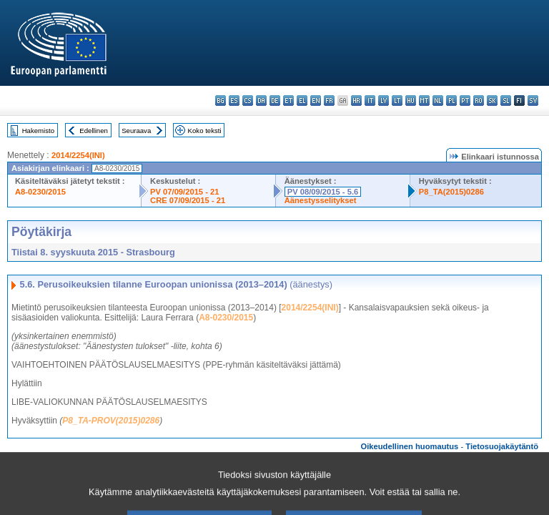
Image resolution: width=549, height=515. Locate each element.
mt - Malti (424, 100)
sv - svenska (533, 100)
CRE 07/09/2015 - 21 (187, 200)
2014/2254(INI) (78, 155)
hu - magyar (410, 100)
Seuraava (136, 130)
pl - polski (451, 100)
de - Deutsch (274, 100)
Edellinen (93, 130)
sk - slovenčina (492, 100)
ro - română (478, 100)
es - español (234, 100)
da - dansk (261, 100)
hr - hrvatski (356, 100)
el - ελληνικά (302, 100)
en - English (315, 100)
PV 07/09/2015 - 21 (184, 191)
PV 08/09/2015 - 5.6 (323, 191)
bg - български (220, 100)
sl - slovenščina (505, 100)
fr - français (329, 100)
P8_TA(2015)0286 (451, 191)
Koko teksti (205, 130)
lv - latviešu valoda (383, 100)
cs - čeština (247, 100)
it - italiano (370, 100)
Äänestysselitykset (321, 200)
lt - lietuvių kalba (397, 100)
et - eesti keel (288, 100)
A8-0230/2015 (40, 191)
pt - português (465, 100)
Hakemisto (38, 130)
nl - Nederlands (437, 100)
